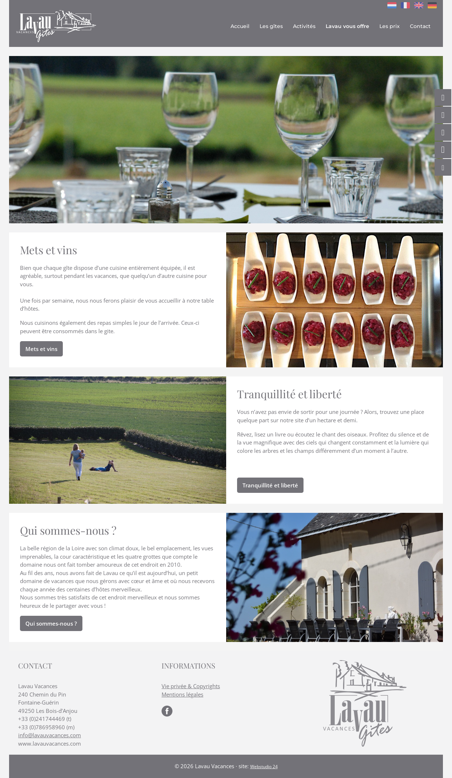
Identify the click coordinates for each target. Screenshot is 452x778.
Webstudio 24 (264, 766)
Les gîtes (271, 26)
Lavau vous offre (347, 26)
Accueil (240, 26)
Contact (420, 26)
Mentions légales (182, 694)
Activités (304, 26)
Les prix (389, 26)
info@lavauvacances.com (49, 735)
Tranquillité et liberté (270, 485)
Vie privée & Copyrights (191, 686)
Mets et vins (41, 348)
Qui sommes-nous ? (51, 623)
